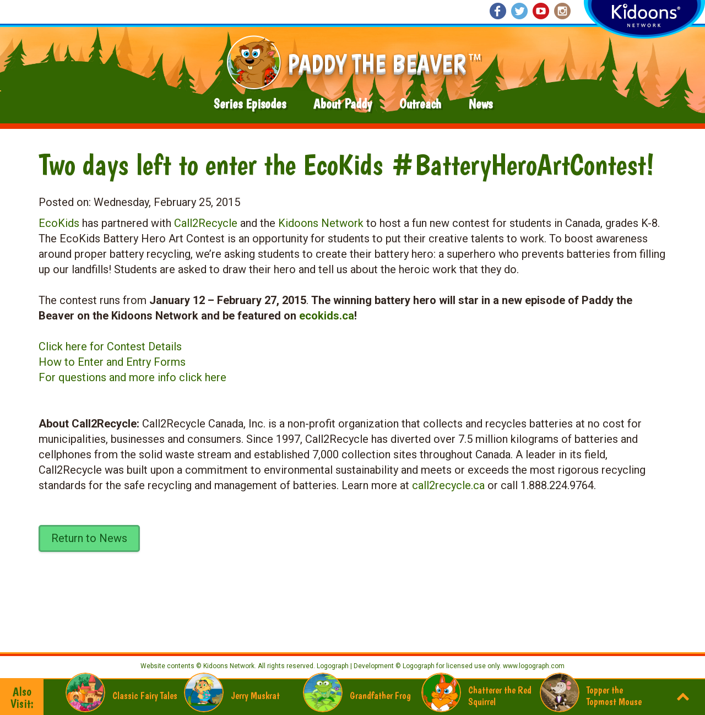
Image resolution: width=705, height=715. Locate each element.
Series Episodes (250, 104)
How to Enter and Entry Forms (112, 362)
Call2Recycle (205, 223)
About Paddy (342, 104)
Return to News (89, 538)
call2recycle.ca (448, 485)
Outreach (420, 104)
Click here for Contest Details (110, 346)
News (480, 104)
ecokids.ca (326, 315)
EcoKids (59, 223)
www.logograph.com (533, 666)
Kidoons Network (321, 223)
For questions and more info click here (132, 377)
